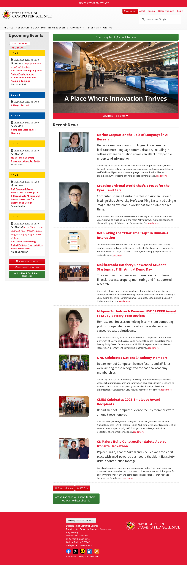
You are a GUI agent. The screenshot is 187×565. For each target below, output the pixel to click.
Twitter (75, 551)
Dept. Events (21, 43)
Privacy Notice (91, 556)
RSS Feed (82, 488)
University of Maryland (93, 3)
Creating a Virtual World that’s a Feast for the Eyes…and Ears (133, 187)
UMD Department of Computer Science (27, 14)
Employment (130, 11)
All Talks (18, 47)
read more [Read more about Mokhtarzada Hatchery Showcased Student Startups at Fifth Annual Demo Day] (124, 301)
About (142, 11)
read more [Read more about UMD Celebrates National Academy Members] (166, 389)
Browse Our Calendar (27, 261)
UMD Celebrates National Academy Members (132, 357)
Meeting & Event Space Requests (27, 274)
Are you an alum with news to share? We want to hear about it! (76, 498)
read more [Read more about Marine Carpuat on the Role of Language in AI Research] (161, 175)
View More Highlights (115, 115)
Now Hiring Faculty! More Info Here (116, 37)
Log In (180, 11)
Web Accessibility (74, 556)
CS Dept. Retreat (20, 105)
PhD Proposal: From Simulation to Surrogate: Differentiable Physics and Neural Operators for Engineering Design (25, 195)
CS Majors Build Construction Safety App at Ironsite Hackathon (131, 443)
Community (78, 27)
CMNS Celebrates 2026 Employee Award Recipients (128, 401)
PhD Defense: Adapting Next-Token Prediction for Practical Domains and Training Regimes (27, 75)
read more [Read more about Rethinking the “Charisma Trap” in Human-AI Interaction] (117, 254)
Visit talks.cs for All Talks (27, 267)
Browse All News (64, 488)
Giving (107, 27)
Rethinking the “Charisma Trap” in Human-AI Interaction (133, 235)
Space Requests (166, 11)
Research (22, 27)
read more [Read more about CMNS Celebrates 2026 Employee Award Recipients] (138, 431)
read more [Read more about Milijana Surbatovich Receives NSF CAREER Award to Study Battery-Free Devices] (153, 347)
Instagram (82, 551)
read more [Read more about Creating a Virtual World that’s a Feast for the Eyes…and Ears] (153, 223)
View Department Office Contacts (81, 521)
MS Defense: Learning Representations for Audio (25, 159)
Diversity (94, 27)
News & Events (58, 27)
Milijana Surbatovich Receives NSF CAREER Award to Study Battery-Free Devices (136, 313)
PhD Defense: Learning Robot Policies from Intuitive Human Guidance (27, 245)
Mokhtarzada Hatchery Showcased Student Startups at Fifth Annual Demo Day (131, 267)
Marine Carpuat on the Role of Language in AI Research (132, 137)
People (8, 27)
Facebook (68, 551)
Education (38, 27)
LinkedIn (89, 551)
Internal (151, 11)
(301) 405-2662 (86, 545)
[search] (159, 19)
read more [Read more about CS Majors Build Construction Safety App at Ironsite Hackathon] (128, 478)
